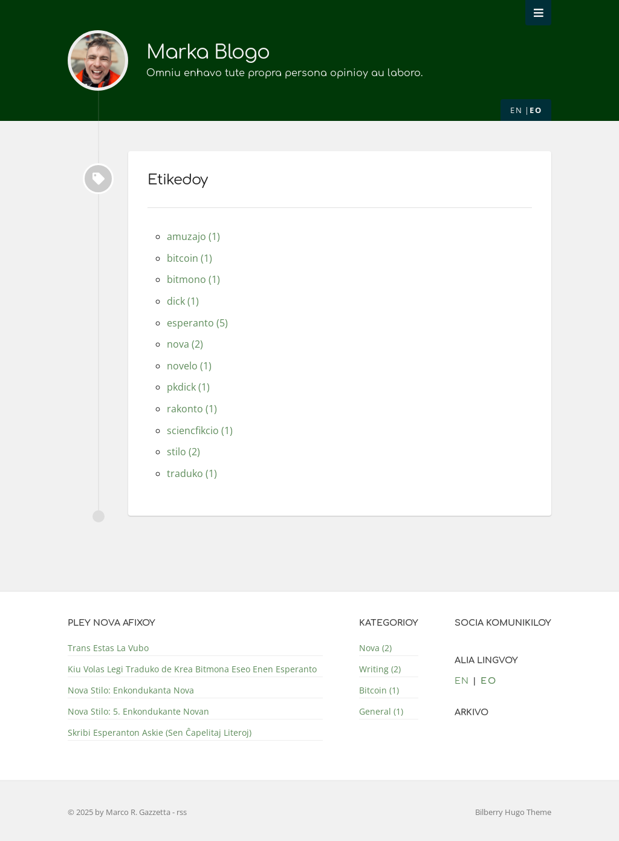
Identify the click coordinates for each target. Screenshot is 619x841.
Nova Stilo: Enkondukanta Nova (131, 690)
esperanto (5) (197, 323)
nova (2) (185, 344)
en (516, 110)
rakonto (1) (192, 408)
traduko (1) (192, 473)
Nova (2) (375, 648)
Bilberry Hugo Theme (513, 812)
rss (182, 812)
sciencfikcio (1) (200, 430)
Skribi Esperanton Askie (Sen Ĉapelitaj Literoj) (159, 732)
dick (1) (183, 301)
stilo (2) (183, 451)
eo (536, 110)
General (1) (381, 711)
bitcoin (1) (189, 258)
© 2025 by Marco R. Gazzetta (120, 812)
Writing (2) (380, 669)
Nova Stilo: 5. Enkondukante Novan (138, 711)
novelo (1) (189, 365)
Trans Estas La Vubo (108, 648)
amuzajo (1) (193, 236)
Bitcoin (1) (379, 690)
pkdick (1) (188, 387)
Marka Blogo (208, 52)
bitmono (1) (193, 279)
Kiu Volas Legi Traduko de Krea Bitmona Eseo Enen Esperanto (192, 669)
